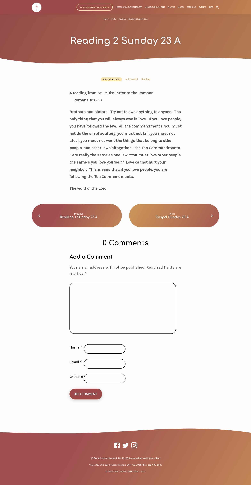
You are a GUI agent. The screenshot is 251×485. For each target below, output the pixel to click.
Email (75, 362)
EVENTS (202, 7)
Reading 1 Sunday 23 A (78, 217)
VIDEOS (181, 7)
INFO (211, 7)
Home (105, 19)
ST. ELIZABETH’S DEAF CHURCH (94, 7)
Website (76, 376)
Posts (113, 19)
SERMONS (191, 7)
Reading (122, 19)
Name (75, 347)
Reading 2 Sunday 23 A (139, 19)
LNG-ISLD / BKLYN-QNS (155, 7)
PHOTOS (171, 7)
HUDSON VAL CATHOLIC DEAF (129, 7)
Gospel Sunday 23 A (172, 217)
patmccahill (131, 79)
